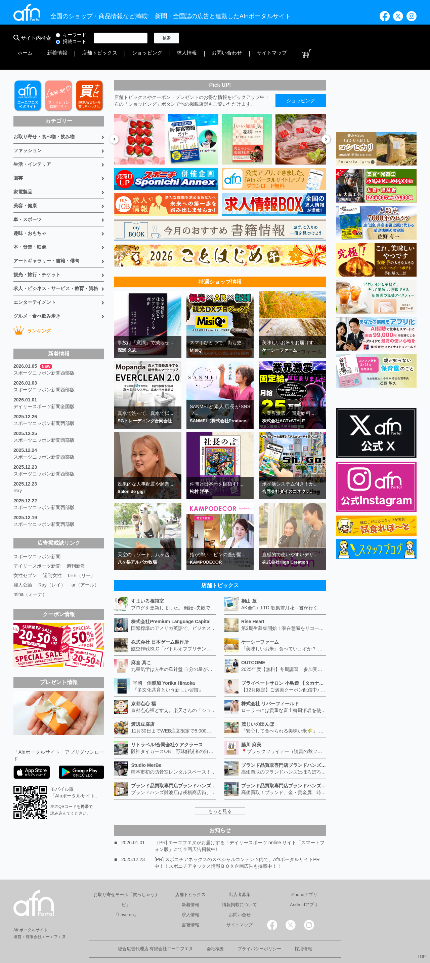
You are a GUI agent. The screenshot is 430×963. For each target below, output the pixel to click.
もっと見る (220, 793)
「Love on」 (126, 896)
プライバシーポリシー (259, 930)
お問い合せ (240, 896)
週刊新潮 (76, 547)
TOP (422, 956)
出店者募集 (240, 876)
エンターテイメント (34, 284)
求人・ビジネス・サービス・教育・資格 (55, 270)
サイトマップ (386, 38)
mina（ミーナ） (30, 576)
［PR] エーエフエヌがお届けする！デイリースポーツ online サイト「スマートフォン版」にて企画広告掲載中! (240, 828)
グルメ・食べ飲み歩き (36, 297)
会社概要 (215, 930)
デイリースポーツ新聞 (36, 547)
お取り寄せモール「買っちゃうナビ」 (126, 881)
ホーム (197, 38)
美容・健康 (25, 187)
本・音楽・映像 (29, 228)
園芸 (18, 160)
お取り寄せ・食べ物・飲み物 (44, 118)
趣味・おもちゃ (29, 215)
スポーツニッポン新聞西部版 (44, 354)
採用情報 (303, 930)
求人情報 (320, 38)
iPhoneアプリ (304, 876)
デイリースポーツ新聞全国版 (44, 388)
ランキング (32, 312)
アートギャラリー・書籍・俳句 (46, 242)
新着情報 (220, 38)
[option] (139, 121)
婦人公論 (22, 566)
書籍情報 (190, 906)
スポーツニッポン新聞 (36, 538)
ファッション (27, 132)
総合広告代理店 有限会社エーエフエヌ (156, 930)
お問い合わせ (351, 38)
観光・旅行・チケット (36, 256)
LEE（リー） (81, 557)
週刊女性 (52, 557)
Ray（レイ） (52, 566)
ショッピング (290, 38)
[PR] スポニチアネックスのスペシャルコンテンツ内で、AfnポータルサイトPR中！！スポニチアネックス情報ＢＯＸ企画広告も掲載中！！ (237, 845)
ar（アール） (85, 566)
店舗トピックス (252, 38)
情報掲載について (239, 886)
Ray (17, 472)
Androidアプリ (304, 886)
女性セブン (25, 557)
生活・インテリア (32, 146)
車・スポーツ (27, 201)
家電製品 (22, 173)
